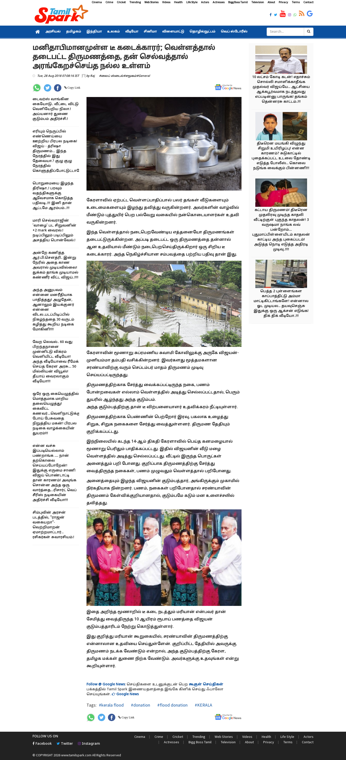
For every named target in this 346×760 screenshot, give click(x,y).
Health (178, 2)
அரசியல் (53, 32)
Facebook (42, 744)
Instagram (89, 744)
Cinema (97, 2)
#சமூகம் (130, 76)
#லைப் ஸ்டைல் (111, 76)
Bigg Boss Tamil (238, 2)
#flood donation (172, 705)
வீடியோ (131, 32)
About (271, 2)
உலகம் (113, 32)
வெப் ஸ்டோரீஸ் (234, 32)
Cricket (121, 2)
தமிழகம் (73, 32)
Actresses (219, 2)
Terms (296, 2)
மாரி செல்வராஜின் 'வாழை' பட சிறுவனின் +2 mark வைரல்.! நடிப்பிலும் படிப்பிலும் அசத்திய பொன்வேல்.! (54, 231)
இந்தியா (94, 32)
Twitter (65, 744)
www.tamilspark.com (76, 755)
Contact (308, 2)
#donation (140, 705)
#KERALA (203, 705)
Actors (205, 2)
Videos (166, 2)
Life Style (191, 2)
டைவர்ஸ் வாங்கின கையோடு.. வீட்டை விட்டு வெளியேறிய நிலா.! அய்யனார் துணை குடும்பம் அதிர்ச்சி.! (56, 109)
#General (143, 76)
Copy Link (73, 87)
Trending (135, 2)
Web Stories (151, 2)
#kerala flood (111, 705)
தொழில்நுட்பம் (202, 32)
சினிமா (150, 32)
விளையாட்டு (173, 32)
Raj (92, 76)
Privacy (283, 2)
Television (257, 2)
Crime (109, 2)
